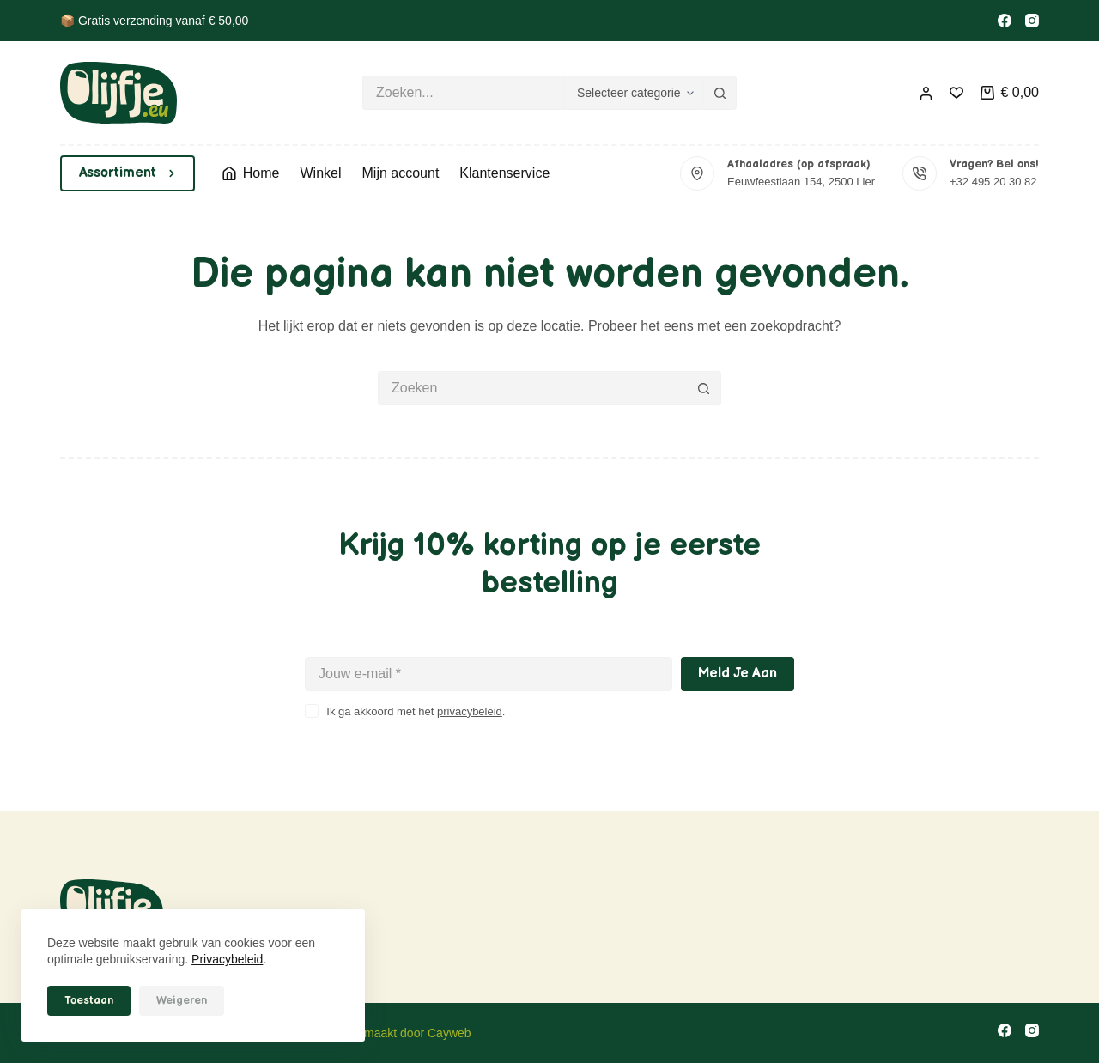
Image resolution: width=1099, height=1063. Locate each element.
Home (251, 173)
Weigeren (181, 1000)
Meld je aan (737, 673)
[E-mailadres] (488, 674)
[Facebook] (1004, 20)
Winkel (320, 173)
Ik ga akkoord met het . (415, 711)
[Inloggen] (926, 93)
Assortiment (127, 173)
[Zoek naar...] (462, 93)
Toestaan (88, 1000)
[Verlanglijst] (956, 93)
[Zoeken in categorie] (632, 93)
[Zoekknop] (719, 93)
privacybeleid (469, 711)
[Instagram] (1032, 20)
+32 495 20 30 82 (993, 181)
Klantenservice (504, 173)
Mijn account (401, 173)
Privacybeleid (227, 959)
